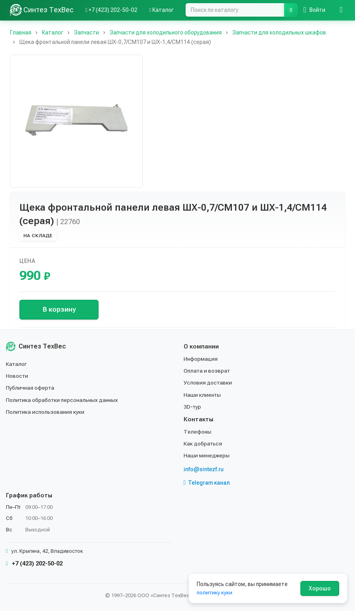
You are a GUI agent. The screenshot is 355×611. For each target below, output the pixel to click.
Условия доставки (208, 382)
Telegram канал (207, 483)
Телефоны (197, 431)
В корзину (59, 309)
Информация (201, 359)
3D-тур (192, 407)
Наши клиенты (202, 395)
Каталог (16, 364)
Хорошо (320, 588)
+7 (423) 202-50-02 (34, 563)
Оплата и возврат (207, 370)
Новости (17, 376)
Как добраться (203, 443)
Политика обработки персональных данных (62, 400)
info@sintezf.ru (204, 469)
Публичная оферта (30, 387)
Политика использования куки (45, 412)
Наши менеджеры (207, 455)
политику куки (215, 592)
